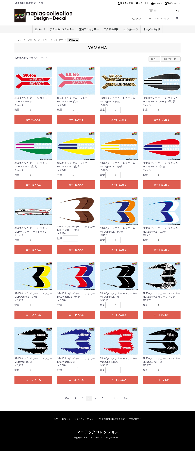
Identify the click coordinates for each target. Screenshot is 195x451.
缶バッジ (40, 29)
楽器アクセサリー (89, 29)
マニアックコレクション (98, 432)
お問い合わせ (135, 419)
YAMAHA (73, 40)
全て (20, 40)
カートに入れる (33, 119)
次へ (116, 398)
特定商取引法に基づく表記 (112, 419)
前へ (67, 398)
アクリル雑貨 (111, 29)
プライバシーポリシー (85, 419)
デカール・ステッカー (62, 29)
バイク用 (59, 40)
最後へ (126, 398)
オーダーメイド (151, 29)
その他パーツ (130, 29)
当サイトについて (62, 419)
